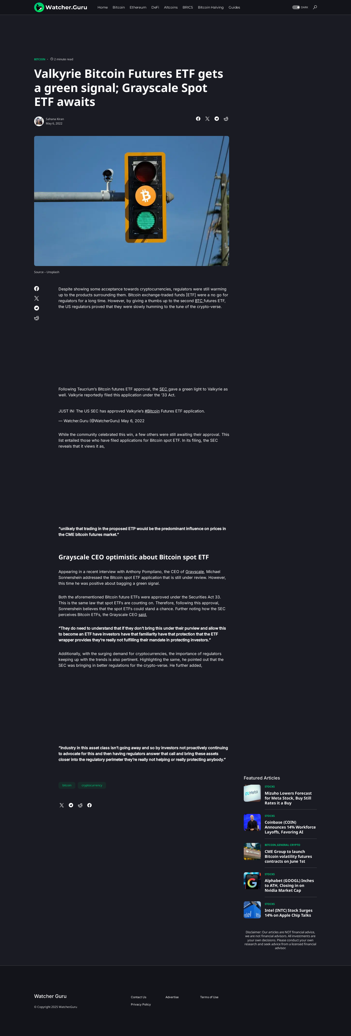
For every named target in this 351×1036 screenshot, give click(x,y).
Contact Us (138, 997)
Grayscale (194, 571)
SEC (163, 389)
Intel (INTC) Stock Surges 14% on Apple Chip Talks (288, 913)
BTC (199, 300)
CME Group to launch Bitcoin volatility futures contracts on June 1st (288, 856)
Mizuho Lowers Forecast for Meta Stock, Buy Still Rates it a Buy (288, 798)
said (142, 614)
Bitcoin (39, 59)
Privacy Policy (141, 1004)
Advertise (172, 997)
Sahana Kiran (55, 119)
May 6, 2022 (133, 420)
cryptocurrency (92, 785)
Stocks (270, 786)
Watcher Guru (50, 996)
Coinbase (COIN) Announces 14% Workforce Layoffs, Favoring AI (290, 827)
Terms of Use (209, 997)
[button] (299, 7)
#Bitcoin (152, 411)
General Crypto (288, 845)
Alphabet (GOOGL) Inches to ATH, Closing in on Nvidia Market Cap (289, 885)
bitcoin (66, 785)
